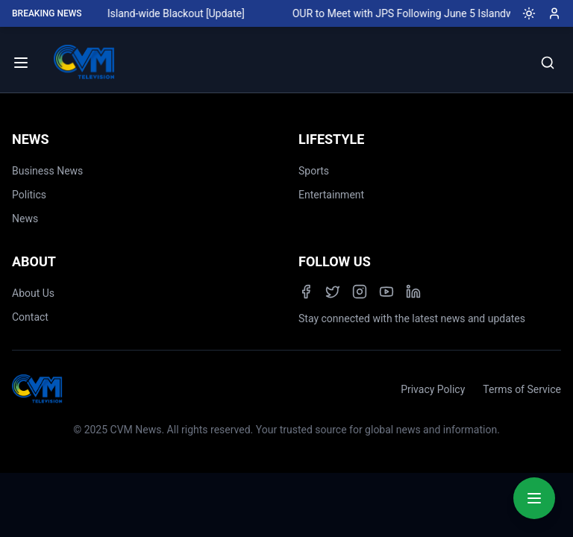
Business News (47, 171)
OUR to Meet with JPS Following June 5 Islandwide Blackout (433, 13)
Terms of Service (522, 389)
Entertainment (331, 195)
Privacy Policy (433, 389)
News (25, 218)
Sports (313, 171)
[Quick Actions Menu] (534, 498)
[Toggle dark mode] (523, 13)
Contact (30, 317)
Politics (29, 195)
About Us (33, 293)
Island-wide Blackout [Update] (177, 13)
